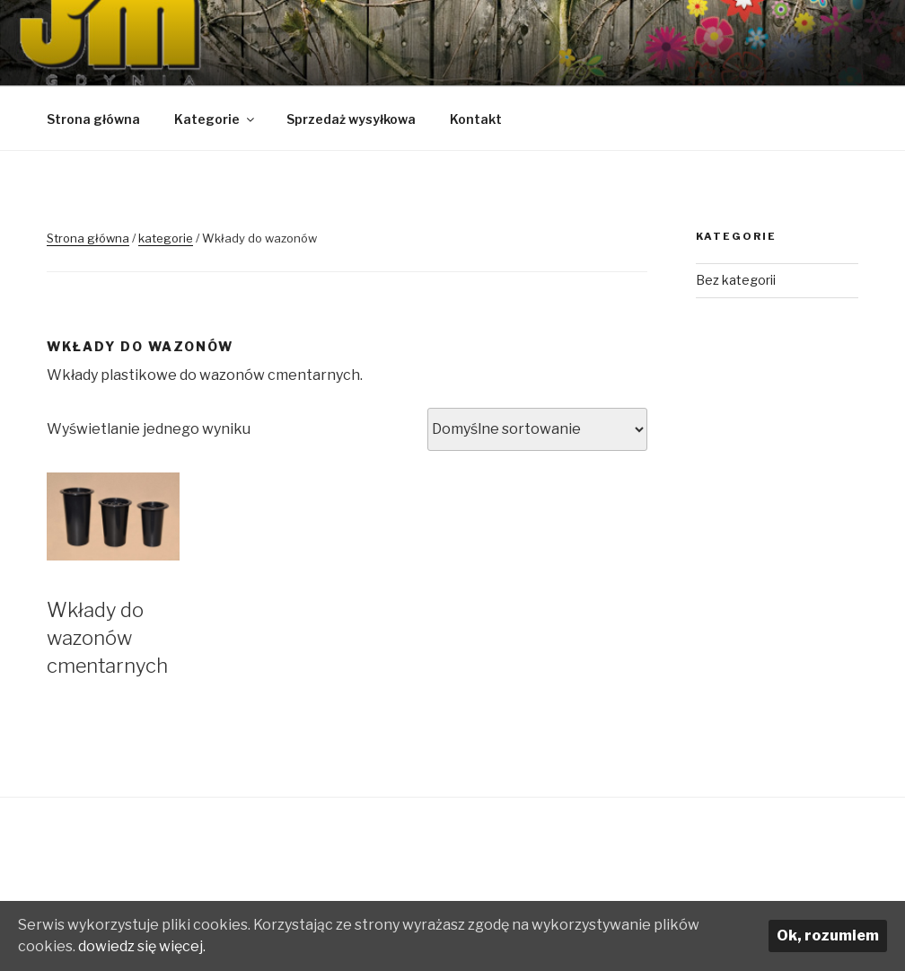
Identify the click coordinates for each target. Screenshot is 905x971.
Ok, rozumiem (828, 935)
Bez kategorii (736, 279)
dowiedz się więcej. (142, 946)
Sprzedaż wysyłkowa (351, 119)
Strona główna (93, 119)
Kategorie (215, 119)
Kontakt (476, 119)
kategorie (165, 238)
